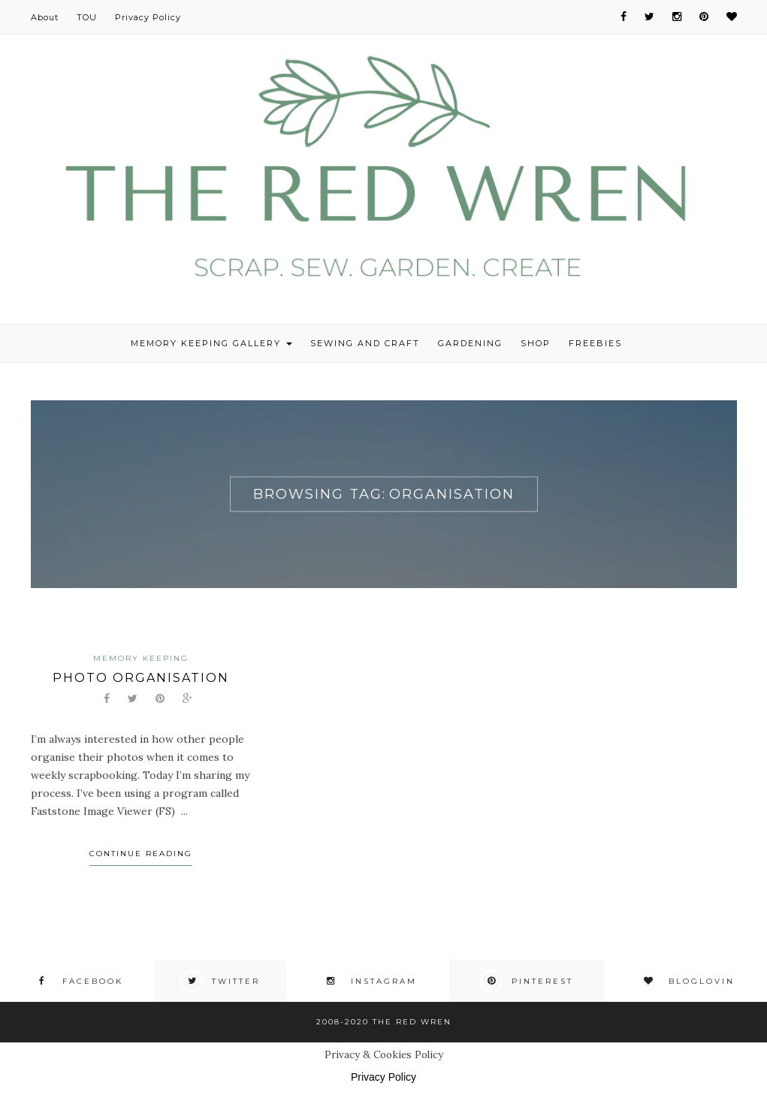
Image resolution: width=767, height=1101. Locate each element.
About (45, 17)
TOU (87, 17)
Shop (536, 343)
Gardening (470, 343)
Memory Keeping (141, 658)
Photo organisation (141, 678)
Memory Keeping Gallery (211, 343)
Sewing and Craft (365, 343)
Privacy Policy (148, 17)
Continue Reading (140, 853)
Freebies (595, 343)
